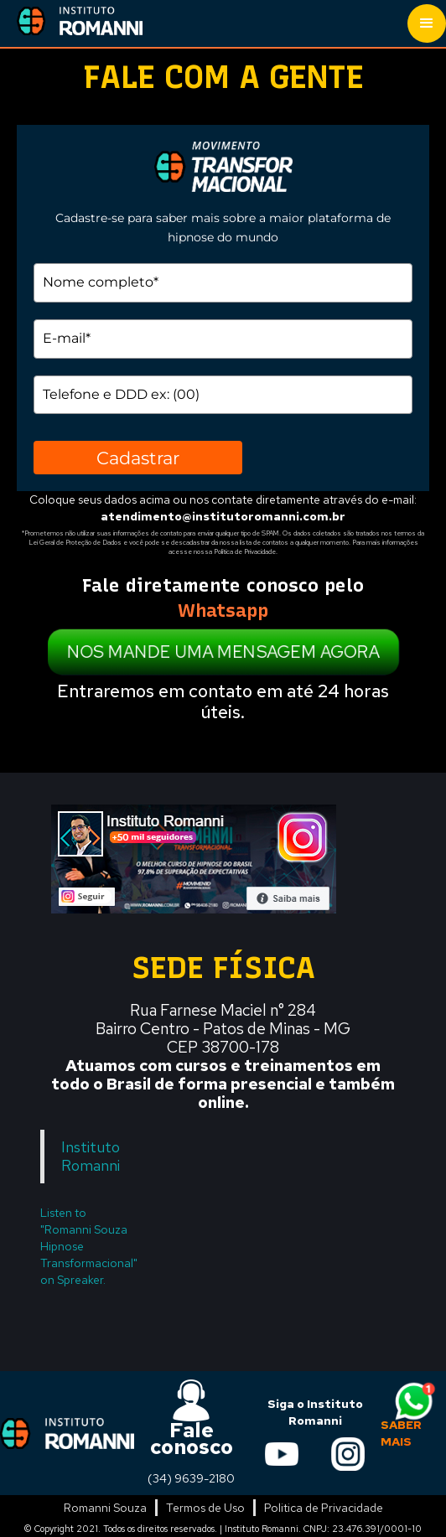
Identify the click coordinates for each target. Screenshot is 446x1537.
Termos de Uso (205, 1507)
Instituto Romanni (90, 1156)
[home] (71, 19)
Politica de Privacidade (323, 1507)
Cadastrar (137, 458)
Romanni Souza (105, 1507)
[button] (426, 23)
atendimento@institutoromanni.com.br (223, 516)
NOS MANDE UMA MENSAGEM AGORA (223, 652)
